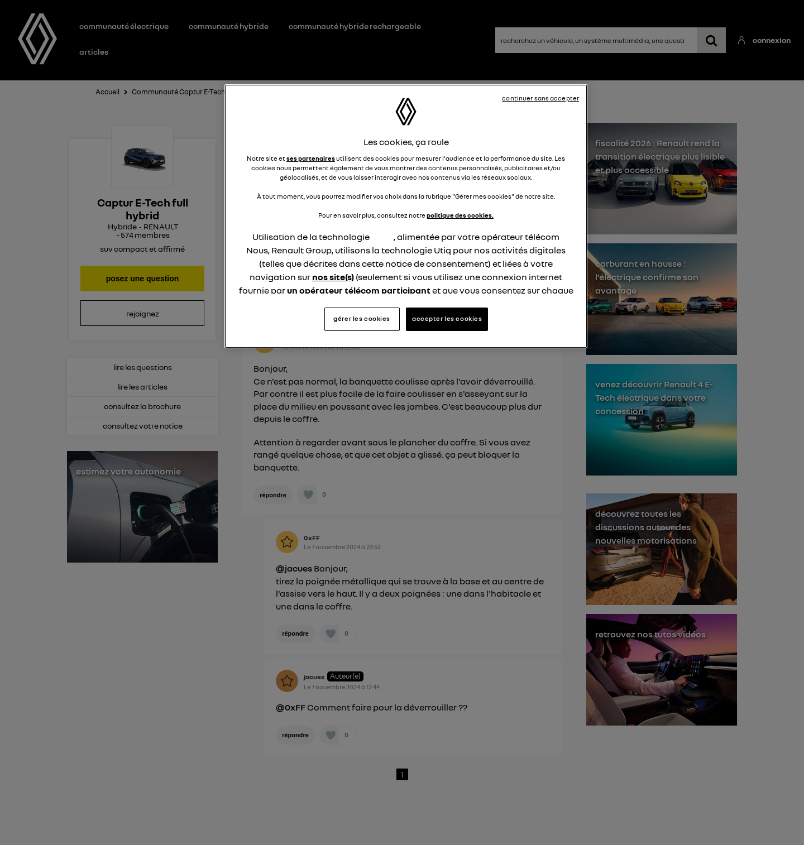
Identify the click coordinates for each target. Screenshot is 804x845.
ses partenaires (310, 158)
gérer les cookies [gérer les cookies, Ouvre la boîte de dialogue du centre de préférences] (361, 319)
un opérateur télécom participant (358, 290)
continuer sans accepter (540, 98)
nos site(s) (333, 276)
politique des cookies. (460, 215)
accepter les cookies (447, 319)
